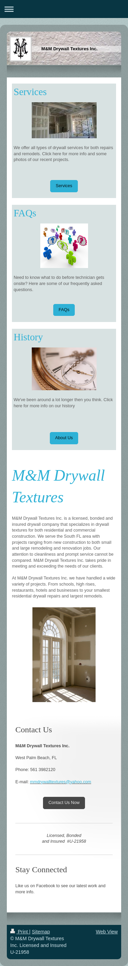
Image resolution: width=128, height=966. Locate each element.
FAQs (64, 309)
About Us (64, 437)
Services (64, 185)
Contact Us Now (64, 802)
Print (19, 931)
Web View (107, 931)
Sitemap (41, 931)
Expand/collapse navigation (64, 9)
